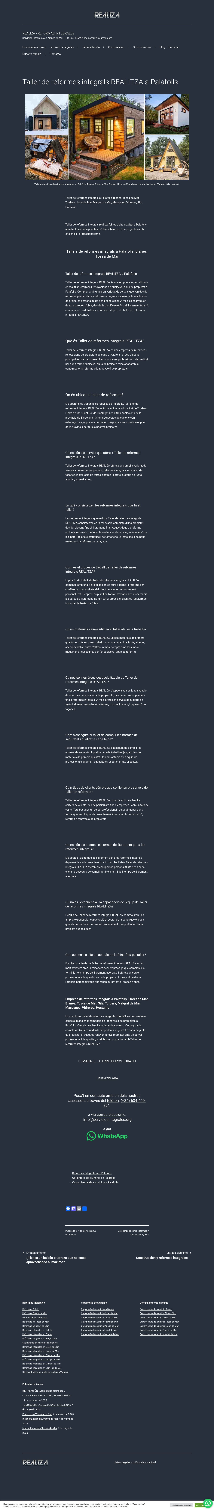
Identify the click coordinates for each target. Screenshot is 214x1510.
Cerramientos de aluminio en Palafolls (95, 1182)
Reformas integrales (62, 47)
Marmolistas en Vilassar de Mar (39, 1428)
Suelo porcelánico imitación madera (40, 1342)
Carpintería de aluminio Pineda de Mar (99, 1326)
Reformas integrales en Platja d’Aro (39, 1338)
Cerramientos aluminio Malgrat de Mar (158, 1334)
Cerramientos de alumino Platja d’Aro (158, 1313)
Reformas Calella (30, 1309)
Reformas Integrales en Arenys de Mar (41, 1359)
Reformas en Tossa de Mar (35, 1321)
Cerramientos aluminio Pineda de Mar (158, 1330)
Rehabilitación (91, 47)
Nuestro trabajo (31, 54)
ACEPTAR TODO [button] (202, 1505)
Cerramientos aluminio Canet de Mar (158, 1317)
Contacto (55, 54)
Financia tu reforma (34, 47)
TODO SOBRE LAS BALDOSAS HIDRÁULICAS (46, 1404)
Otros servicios (142, 47)
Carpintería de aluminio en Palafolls (93, 1177)
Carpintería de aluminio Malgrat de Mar (100, 1334)
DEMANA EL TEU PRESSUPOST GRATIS (107, 1061)
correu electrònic (111, 1114)
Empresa (174, 47)
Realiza (72, 1234)
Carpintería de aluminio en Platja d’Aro (99, 1321)
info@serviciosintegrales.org (107, 1119)
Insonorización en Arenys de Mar (40, 1418)
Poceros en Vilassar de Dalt (37, 1414)
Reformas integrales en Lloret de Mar (40, 1347)
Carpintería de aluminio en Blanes (97, 1309)
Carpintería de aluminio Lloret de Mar (99, 1330)
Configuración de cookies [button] (182, 1505)
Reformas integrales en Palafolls (92, 1173)
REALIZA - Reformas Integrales (48, 33)
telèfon (113, 1100)
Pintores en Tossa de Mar (34, 1317)
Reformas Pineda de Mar (34, 1313)
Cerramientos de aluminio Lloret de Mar (159, 1326)
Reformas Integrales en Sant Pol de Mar (41, 1368)
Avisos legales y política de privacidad (135, 1462)
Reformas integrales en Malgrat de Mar (41, 1363)
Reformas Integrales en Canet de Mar (40, 1351)
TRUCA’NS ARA (107, 1078)
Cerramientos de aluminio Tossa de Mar (159, 1321)
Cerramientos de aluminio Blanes (156, 1309)
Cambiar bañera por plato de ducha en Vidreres (45, 1372)
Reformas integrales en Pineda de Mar (41, 1355)
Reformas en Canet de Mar (35, 1326)
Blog (162, 47)
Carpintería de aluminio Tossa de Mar (99, 1317)
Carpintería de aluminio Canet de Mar (99, 1313)
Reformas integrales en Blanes (37, 1334)
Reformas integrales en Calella (37, 1330)
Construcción (116, 47)
